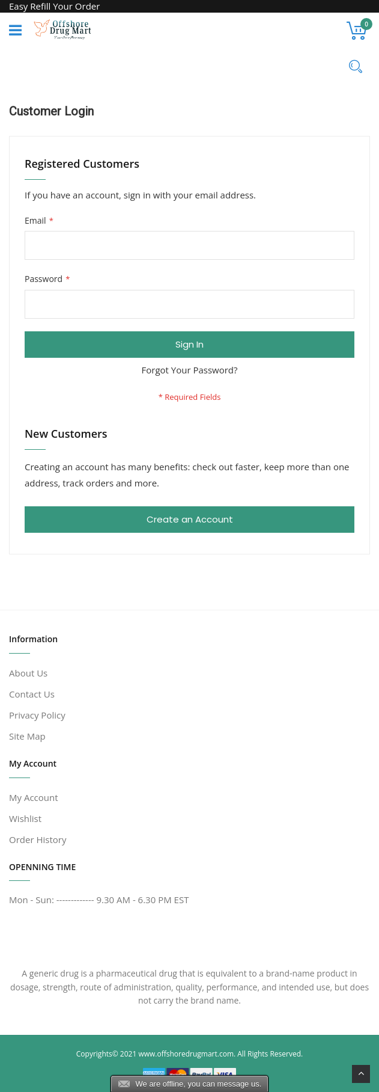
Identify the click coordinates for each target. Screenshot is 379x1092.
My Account (33, 797)
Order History (37, 839)
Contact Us (32, 694)
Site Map (27, 736)
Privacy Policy (37, 715)
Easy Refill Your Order (54, 6)
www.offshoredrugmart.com (186, 1054)
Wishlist (25, 818)
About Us (28, 673)
